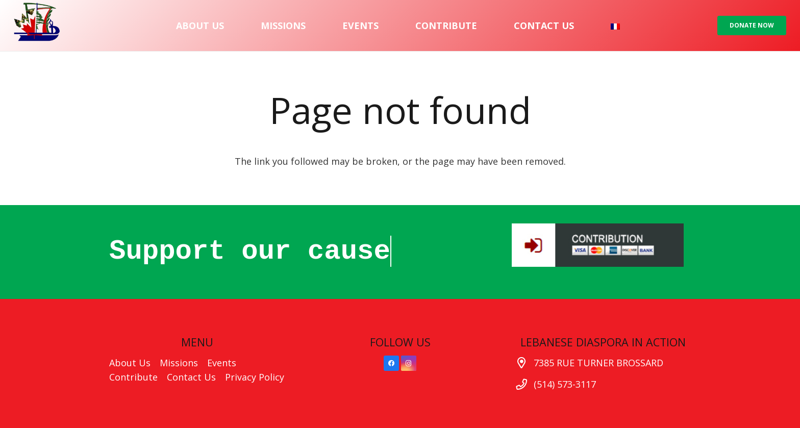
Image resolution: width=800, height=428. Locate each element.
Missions (179, 363)
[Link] (37, 25)
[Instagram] (408, 363)
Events (221, 363)
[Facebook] (391, 363)
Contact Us (191, 377)
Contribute (133, 377)
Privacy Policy (254, 377)
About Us (130, 363)
